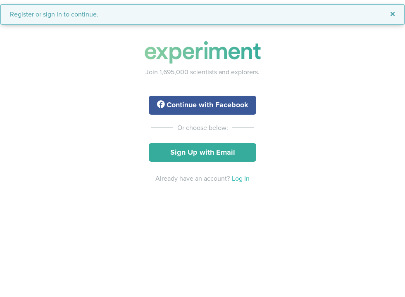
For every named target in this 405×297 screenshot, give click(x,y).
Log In (241, 178)
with (202, 104)
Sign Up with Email (202, 152)
